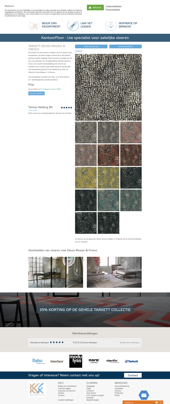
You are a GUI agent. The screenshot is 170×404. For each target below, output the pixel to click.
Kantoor (118, 391)
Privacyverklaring (113, 10)
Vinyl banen (91, 393)
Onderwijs (119, 393)
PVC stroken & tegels (95, 395)
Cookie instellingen (113, 6)
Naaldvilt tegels (92, 400)
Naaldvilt (89, 398)
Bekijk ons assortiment (67, 386)
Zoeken (61, 393)
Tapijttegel (90, 386)
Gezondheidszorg (122, 386)
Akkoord (96, 7)
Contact (133, 375)
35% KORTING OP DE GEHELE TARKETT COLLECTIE (85, 310)
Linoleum (90, 391)
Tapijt (88, 388)
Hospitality (119, 388)
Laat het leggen (64, 388)
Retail (117, 395)
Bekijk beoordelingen (130, 342)
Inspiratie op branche (66, 391)
